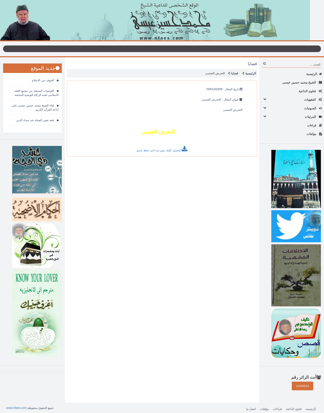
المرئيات (291, 116)
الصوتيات (291, 108)
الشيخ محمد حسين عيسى (302, 82)
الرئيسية (314, 74)
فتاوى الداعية (310, 91)
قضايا (232, 73)
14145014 (302, 386)
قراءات (314, 125)
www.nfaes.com (16, 407)
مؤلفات (314, 134)
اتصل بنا (251, 409)
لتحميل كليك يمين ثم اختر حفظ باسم (162, 149)
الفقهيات (291, 99)
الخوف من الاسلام (45, 80)
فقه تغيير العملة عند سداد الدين (37, 120)
